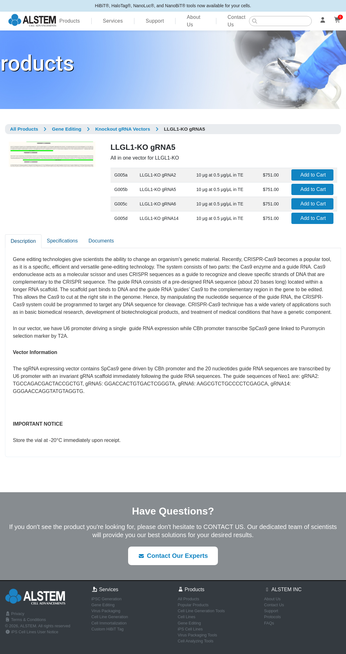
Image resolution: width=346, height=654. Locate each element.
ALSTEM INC (283, 589)
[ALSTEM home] (32, 21)
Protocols (272, 616)
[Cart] (337, 21)
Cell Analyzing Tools (196, 641)
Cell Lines (186, 616)
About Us (193, 20)
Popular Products (193, 604)
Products (69, 21)
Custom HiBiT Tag (107, 629)
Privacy (14, 613)
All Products (24, 129)
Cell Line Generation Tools (201, 610)
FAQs (269, 623)
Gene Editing (66, 129)
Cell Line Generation (109, 616)
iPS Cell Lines (190, 629)
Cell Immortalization (109, 623)
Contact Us (237, 20)
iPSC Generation (106, 599)
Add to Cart (313, 174)
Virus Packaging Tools (197, 635)
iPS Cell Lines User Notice (31, 631)
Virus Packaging (105, 610)
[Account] (323, 21)
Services (113, 21)
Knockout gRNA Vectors (122, 129)
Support (155, 21)
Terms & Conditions (25, 619)
